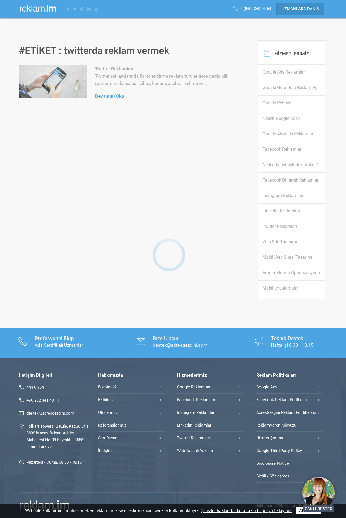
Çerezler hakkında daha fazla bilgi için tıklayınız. (246, 510)
